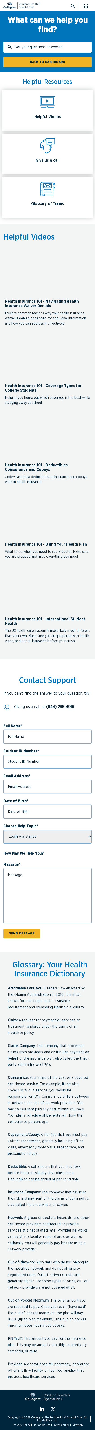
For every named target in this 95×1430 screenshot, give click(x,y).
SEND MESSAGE (22, 933)
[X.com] (53, 1409)
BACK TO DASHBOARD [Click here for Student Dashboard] (47, 62)
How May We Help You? (23, 853)
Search (10, 48)
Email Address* (16, 776)
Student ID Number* (21, 751)
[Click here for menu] (87, 6)
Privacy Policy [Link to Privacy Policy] (21, 1425)
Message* (11, 864)
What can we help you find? (47, 25)
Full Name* (12, 726)
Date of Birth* (15, 801)
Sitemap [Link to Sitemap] (77, 1425)
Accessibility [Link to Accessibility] (61, 1425)
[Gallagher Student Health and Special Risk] (47, 1397)
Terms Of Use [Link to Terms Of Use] (42, 1425)
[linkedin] (42, 1409)
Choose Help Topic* (20, 826)
